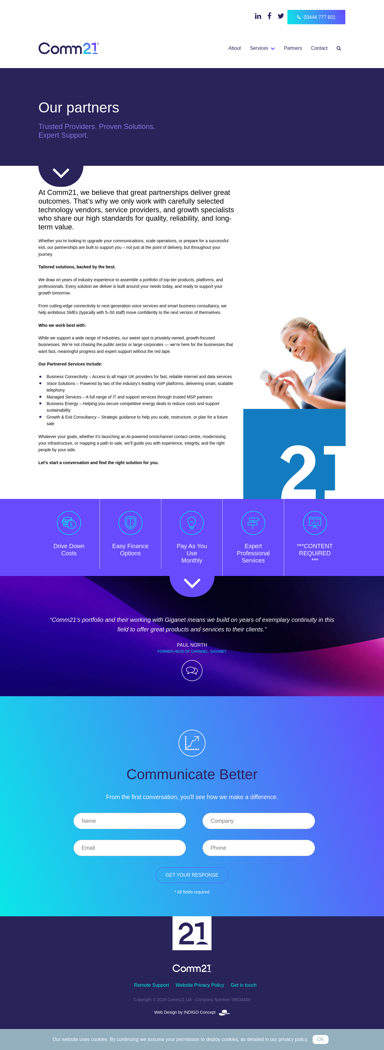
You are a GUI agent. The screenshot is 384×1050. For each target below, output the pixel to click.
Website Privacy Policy (200, 985)
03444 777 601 (316, 17)
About (234, 48)
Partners (293, 48)
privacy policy (292, 1039)
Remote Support (151, 985)
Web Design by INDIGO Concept (192, 1012)
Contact (319, 48)
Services (259, 48)
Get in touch (243, 985)
